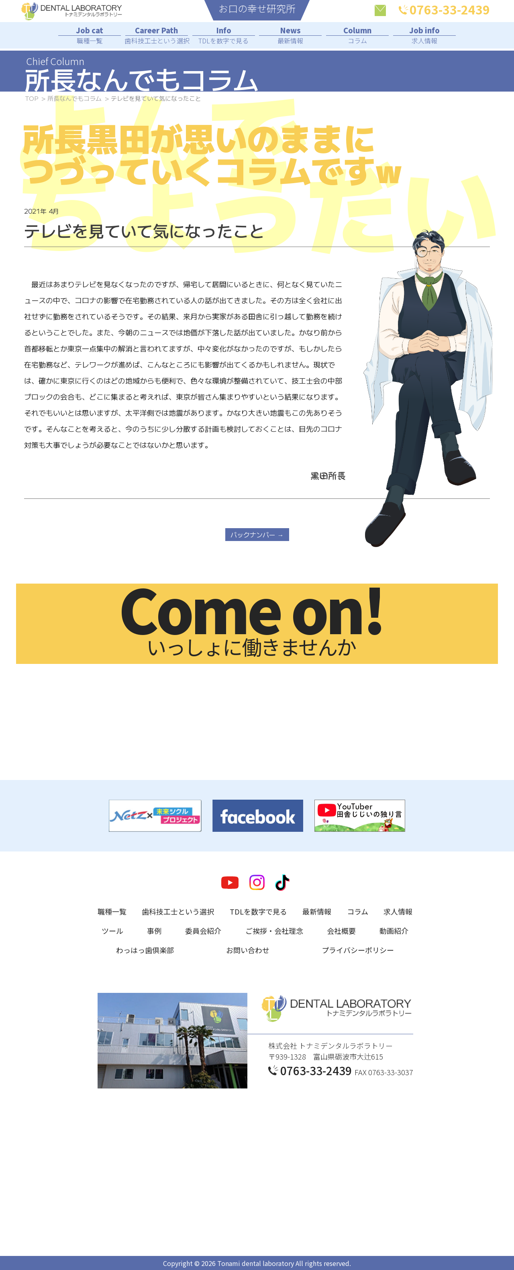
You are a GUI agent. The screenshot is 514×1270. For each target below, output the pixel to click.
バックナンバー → (257, 534)
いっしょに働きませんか (250, 622)
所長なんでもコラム (74, 98)
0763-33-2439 (444, 9)
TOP (31, 98)
